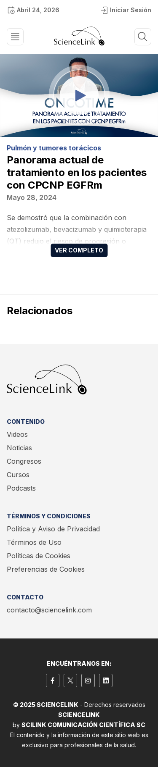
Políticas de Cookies (38, 556)
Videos (17, 434)
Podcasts (21, 488)
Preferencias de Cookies (46, 569)
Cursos (18, 474)
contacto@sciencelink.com (49, 610)
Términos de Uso (34, 542)
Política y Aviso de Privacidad (53, 529)
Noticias (19, 448)
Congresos (24, 461)
